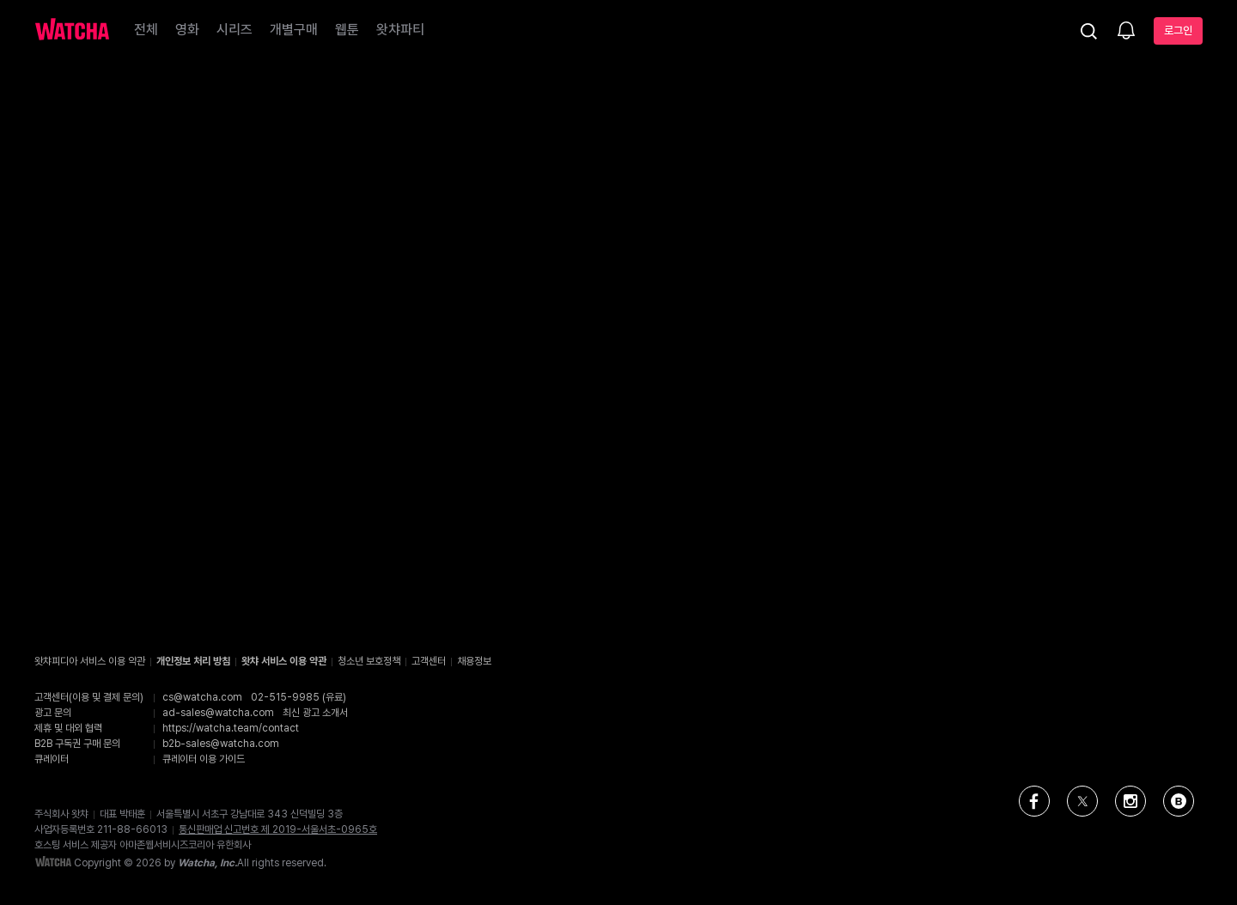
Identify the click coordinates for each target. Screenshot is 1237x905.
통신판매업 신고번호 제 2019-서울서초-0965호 (278, 829)
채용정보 (474, 661)
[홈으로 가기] (72, 31)
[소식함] (1126, 32)
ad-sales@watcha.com (218, 713)
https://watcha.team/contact (230, 728)
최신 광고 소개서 (315, 713)
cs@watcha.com (202, 697)
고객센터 (428, 661)
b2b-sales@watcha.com (220, 744)
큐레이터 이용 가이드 (203, 759)
